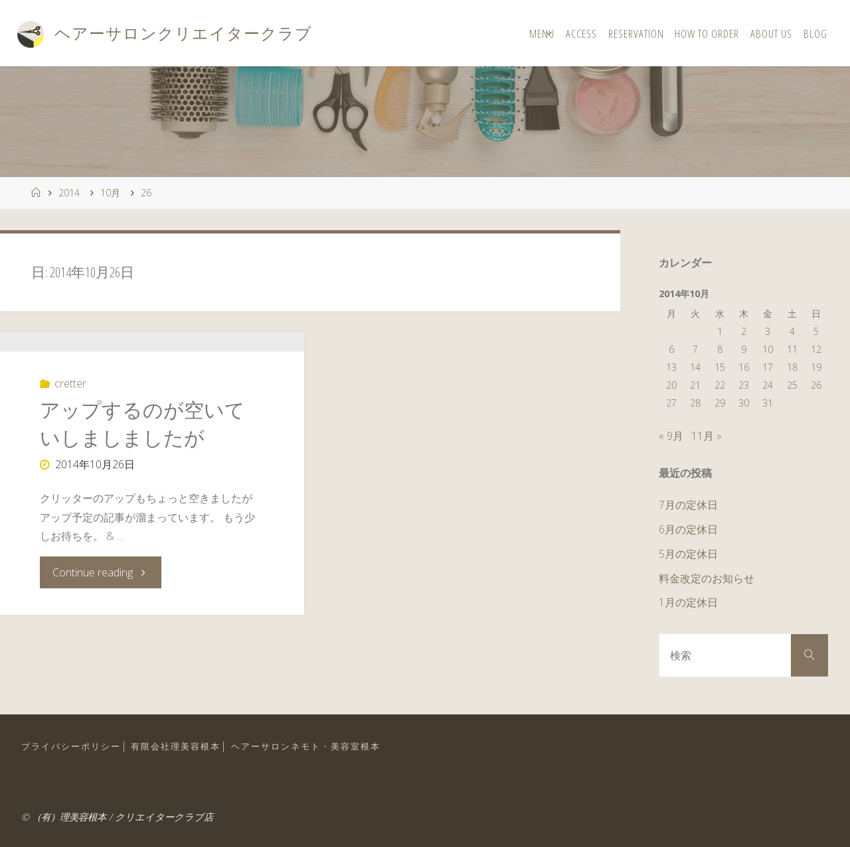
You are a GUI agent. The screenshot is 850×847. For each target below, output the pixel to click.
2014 (69, 192)
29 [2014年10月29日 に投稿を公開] (720, 403)
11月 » (706, 435)
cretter (70, 446)
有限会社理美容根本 (175, 746)
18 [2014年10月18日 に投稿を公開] (792, 367)
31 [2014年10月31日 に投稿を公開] (767, 403)
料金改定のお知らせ (706, 578)
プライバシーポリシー (71, 746)
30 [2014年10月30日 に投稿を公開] (743, 403)
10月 (110, 192)
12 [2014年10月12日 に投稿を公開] (816, 349)
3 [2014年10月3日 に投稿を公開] (767, 331)
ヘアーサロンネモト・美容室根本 (306, 746)
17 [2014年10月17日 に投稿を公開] (767, 367)
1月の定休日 (688, 602)
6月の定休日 (688, 529)
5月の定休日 (688, 554)
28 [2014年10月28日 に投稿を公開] (695, 403)
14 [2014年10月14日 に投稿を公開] (695, 367)
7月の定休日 (688, 504)
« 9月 (671, 435)
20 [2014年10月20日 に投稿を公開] (671, 385)
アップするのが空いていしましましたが (142, 486)
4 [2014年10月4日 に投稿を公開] (792, 331)
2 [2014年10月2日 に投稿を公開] (743, 331)
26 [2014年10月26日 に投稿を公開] (816, 385)
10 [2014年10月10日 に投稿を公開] (767, 349)
